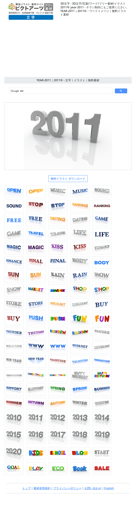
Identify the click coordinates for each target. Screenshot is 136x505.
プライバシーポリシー (67, 488)
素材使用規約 (41, 488)
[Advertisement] (68, 50)
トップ (26, 488)
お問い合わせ (92, 488)
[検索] (60, 91)
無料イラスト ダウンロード (68, 179)
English (109, 488)
